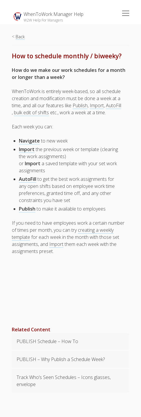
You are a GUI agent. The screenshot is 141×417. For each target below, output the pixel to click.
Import (97, 105)
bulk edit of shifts (31, 112)
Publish (80, 105)
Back (20, 36)
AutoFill (113, 105)
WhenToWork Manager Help (53, 14)
